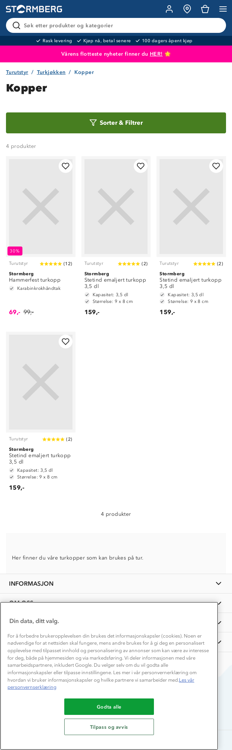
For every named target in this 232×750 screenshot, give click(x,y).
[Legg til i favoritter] (65, 166)
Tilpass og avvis (109, 727)
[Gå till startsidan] (34, 9)
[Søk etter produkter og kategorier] (117, 25)
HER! (156, 54)
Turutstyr (17, 72)
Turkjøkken (51, 72)
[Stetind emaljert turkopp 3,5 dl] (116, 239)
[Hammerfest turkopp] (40, 239)
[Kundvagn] (205, 9)
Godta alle (109, 707)
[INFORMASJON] (116, 583)
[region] (109, 676)
